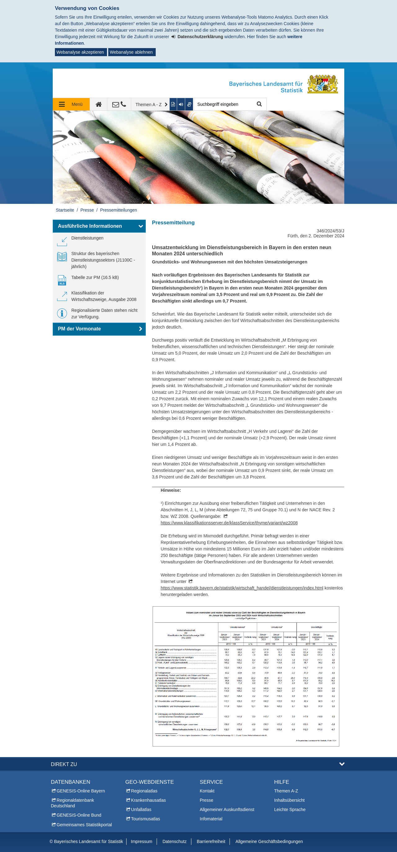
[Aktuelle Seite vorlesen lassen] (181, 104)
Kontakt (207, 790)
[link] (80, 240)
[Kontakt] (119, 104)
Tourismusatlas (145, 818)
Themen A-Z (286, 790)
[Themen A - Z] (150, 104)
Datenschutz (175, 841)
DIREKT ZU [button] (64, 764)
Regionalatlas (144, 790)
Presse (87, 210)
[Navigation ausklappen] (71, 104)
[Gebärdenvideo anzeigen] (189, 104)
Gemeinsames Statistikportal (84, 824)
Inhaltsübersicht (289, 800)
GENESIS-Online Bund (79, 815)
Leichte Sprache (290, 809)
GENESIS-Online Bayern (81, 790)
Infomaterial (211, 818)
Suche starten (258, 104)
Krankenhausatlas (148, 800)
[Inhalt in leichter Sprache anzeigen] (173, 104)
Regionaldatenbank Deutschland (72, 803)
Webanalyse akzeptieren (80, 52)
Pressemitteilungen (118, 210)
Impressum (141, 841)
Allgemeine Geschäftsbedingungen (269, 841)
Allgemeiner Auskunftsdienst (227, 809)
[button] (99, 226)
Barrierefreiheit (211, 841)
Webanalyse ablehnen (131, 52)
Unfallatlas (141, 809)
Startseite (65, 210)
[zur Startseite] (98, 104)
